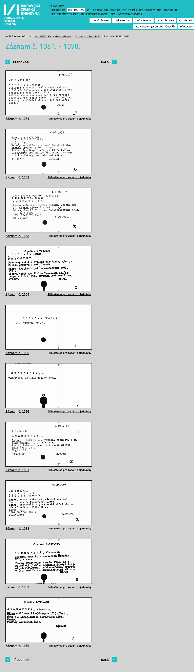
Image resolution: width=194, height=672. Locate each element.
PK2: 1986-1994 (112, 10)
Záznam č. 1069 (17, 587)
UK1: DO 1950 (58, 10)
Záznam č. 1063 (17, 236)
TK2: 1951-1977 (147, 10)
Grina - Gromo (63, 36)
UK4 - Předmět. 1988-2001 (94, 14)
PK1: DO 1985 (94, 10)
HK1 (177, 10)
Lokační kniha (100, 20)
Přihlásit (186, 26)
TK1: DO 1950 (129, 10)
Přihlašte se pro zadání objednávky (69, 118)
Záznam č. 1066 (17, 411)
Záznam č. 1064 (17, 294)
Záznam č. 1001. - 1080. (88, 36)
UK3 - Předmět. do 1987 (64, 14)
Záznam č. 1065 (17, 353)
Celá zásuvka (165, 20)
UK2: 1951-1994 (76, 10)
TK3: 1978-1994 (165, 10)
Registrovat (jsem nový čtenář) (155, 26)
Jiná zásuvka (143, 20)
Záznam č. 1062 (17, 177)
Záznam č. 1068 (17, 528)
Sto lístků (185, 20)
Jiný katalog (122, 20)
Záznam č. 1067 (17, 470)
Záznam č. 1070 (17, 646)
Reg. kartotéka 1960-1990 (126, 14)
